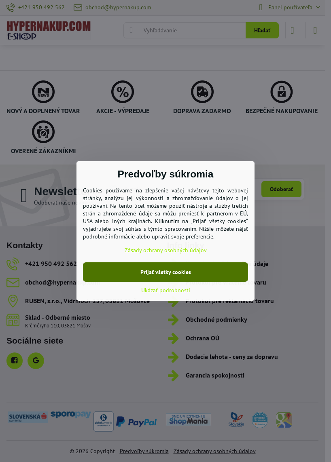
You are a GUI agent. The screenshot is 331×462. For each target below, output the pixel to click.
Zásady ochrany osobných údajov (166, 250)
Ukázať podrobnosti (165, 290)
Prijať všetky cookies (165, 272)
